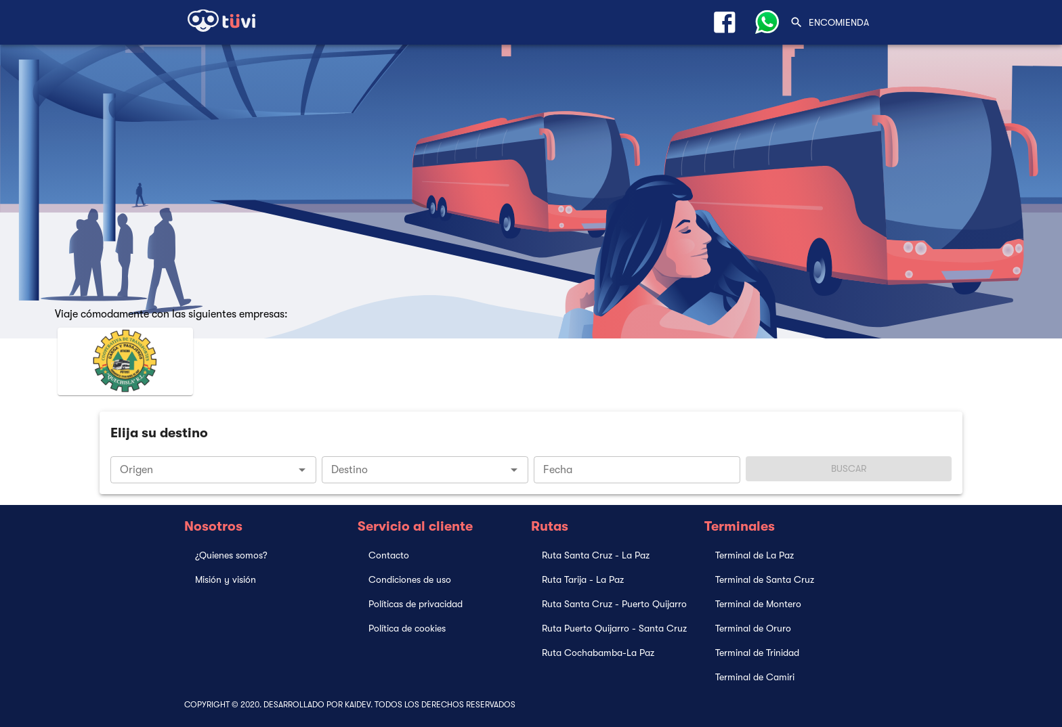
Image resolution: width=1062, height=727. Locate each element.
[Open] (302, 469)
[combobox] (213, 469)
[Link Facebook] (724, 22)
